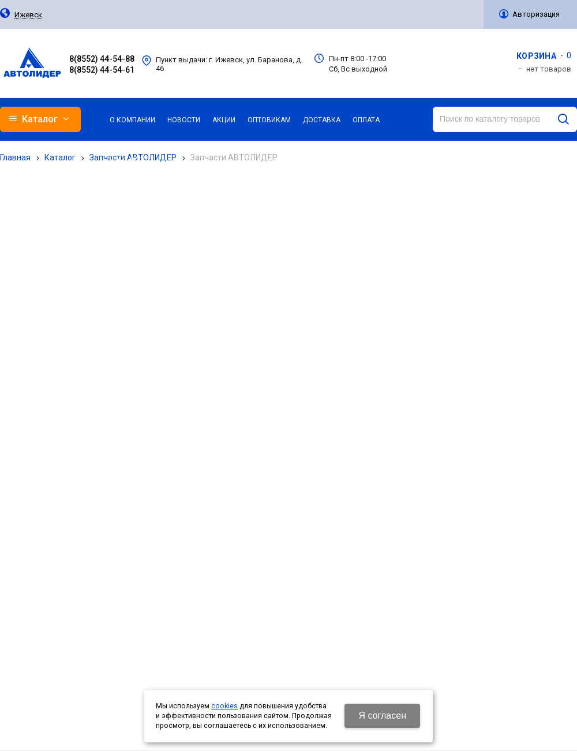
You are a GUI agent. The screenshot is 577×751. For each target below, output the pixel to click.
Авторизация (536, 14)
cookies (224, 706)
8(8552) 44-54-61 (101, 69)
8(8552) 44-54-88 (101, 58)
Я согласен (382, 715)
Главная (15, 157)
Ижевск (28, 15)
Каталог (60, 157)
